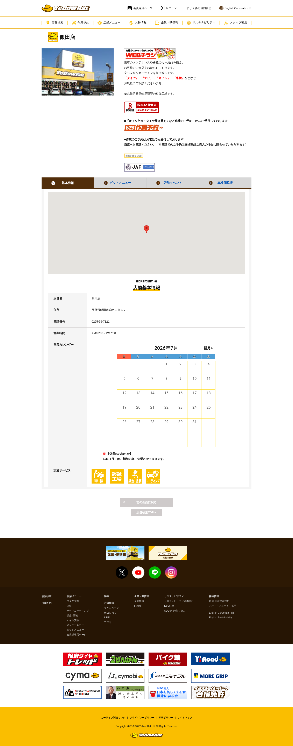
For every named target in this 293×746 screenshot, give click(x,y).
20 (138, 407)
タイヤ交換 (73, 601)
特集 (106, 596)
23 (180, 407)
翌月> (208, 348)
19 (124, 407)
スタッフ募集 (235, 23)
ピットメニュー (75, 629)
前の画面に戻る (146, 502)
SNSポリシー (165, 717)
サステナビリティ (201, 23)
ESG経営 (169, 606)
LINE (107, 617)
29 (166, 422)
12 (124, 393)
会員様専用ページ (76, 634)
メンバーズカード (76, 625)
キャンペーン (111, 608)
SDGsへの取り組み (175, 611)
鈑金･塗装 (72, 615)
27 (138, 422)
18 (209, 393)
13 (138, 393)
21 (152, 407)
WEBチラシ (110, 613)
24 (194, 407)
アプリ (108, 622)
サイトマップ (184, 717)
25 (209, 407)
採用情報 (214, 596)
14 (152, 393)
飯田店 (67, 37)
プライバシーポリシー (142, 717)
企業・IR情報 (166, 23)
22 (166, 407)
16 (180, 393)
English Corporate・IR (221, 613)
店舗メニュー (109, 23)
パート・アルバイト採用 (222, 606)
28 (152, 422)
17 (194, 393)
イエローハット (66, 8)
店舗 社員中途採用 (219, 601)
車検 (69, 606)
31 (194, 422)
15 (166, 393)
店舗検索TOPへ (146, 512)
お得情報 (137, 23)
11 (209, 378)
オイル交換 (73, 620)
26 (124, 422)
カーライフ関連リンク (113, 717)
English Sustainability (220, 617)
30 (180, 422)
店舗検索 (54, 23)
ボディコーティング (78, 611)
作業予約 (80, 23)
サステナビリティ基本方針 (179, 601)
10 (194, 378)
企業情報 (139, 601)
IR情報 (138, 606)
